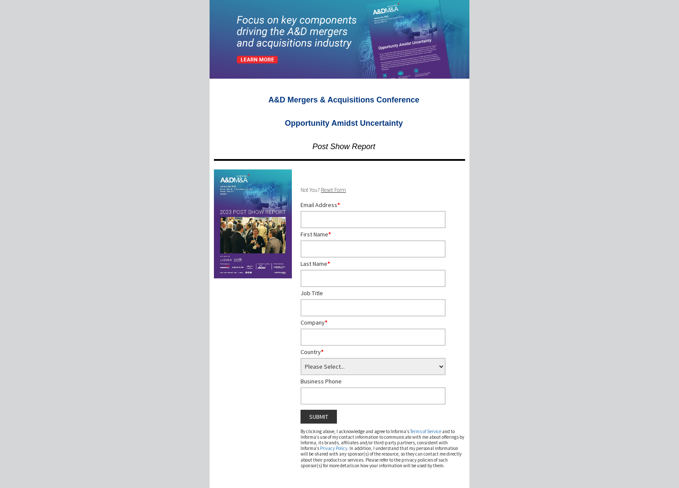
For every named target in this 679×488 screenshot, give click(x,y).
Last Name (315, 264)
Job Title (312, 293)
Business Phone (321, 381)
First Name (316, 234)
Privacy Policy (333, 448)
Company (314, 322)
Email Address (320, 205)
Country (312, 352)
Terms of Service (425, 431)
